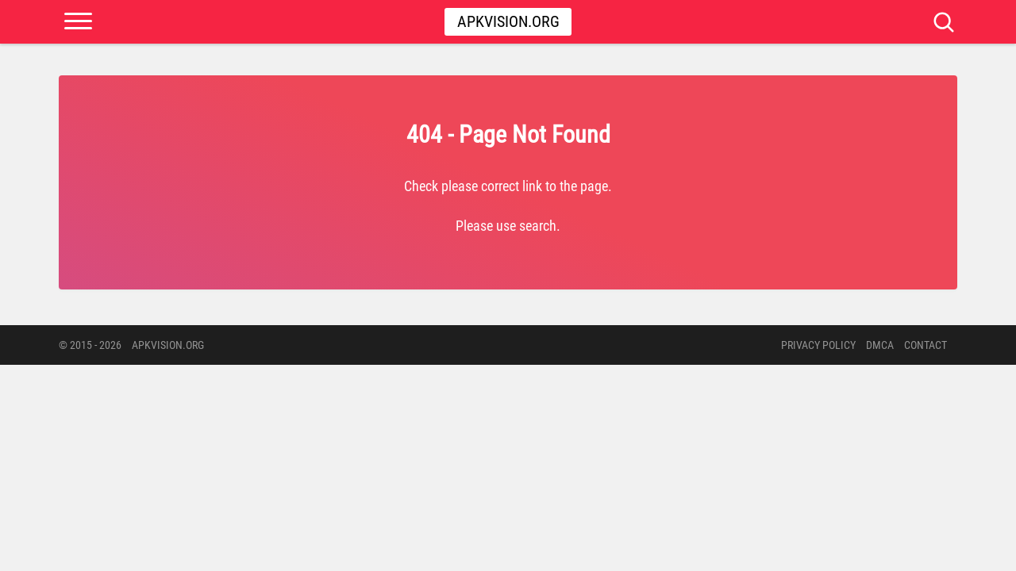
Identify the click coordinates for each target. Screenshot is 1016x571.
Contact (925, 345)
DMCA (880, 345)
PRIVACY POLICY (818, 345)
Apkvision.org (508, 21)
